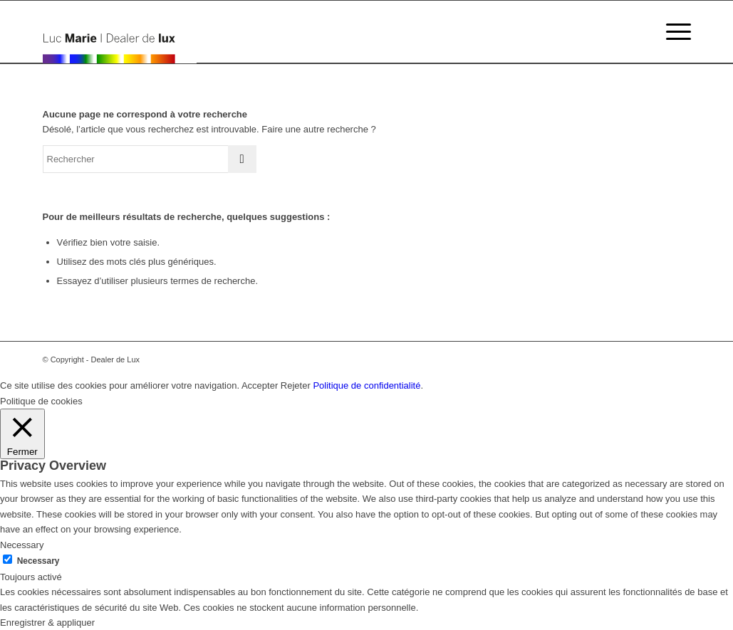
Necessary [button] (21, 545)
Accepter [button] (259, 385)
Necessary (38, 561)
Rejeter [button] (296, 385)
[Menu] (674, 32)
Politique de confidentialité (366, 385)
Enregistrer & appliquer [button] (47, 622)
